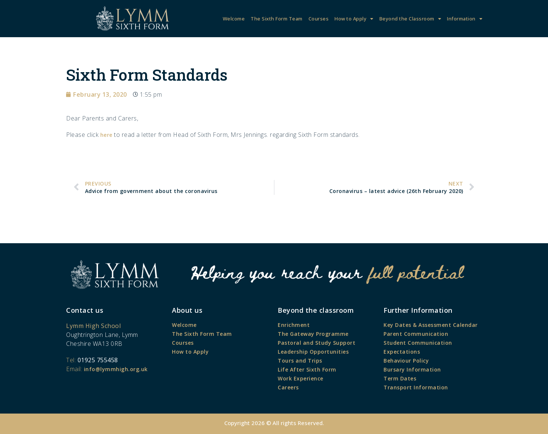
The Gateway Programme (313, 333)
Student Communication (418, 342)
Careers (288, 387)
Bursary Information (412, 369)
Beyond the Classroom (410, 19)
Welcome (234, 18)
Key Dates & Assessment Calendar (431, 324)
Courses (319, 18)
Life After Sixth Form (307, 369)
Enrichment (294, 324)
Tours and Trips (300, 360)
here (106, 134)
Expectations (402, 351)
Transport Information (416, 387)
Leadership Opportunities (313, 351)
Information (464, 19)
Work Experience (300, 378)
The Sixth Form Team (277, 18)
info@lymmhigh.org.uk (116, 369)
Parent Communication (416, 333)
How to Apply (354, 19)
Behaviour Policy (406, 360)
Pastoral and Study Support (316, 342)
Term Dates (400, 378)
